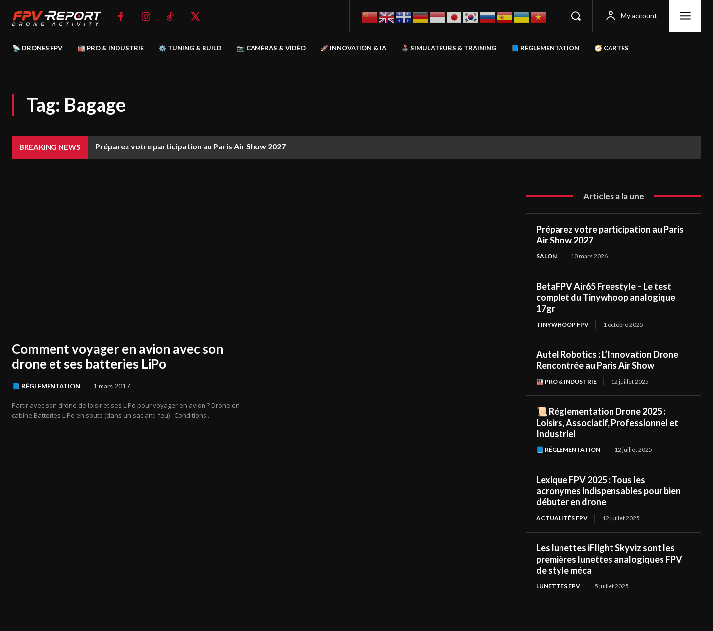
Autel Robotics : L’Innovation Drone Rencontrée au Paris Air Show (607, 360)
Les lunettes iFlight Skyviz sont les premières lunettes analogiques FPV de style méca (609, 559)
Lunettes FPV (558, 586)
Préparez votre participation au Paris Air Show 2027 (190, 146)
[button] (576, 16)
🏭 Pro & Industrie (566, 381)
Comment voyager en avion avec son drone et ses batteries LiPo (118, 356)
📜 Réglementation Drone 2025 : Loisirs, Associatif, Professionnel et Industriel (607, 422)
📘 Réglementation (46, 386)
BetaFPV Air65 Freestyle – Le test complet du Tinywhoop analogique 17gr (605, 297)
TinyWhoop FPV (562, 324)
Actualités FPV (562, 518)
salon (546, 256)
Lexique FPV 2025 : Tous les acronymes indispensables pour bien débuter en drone (608, 490)
